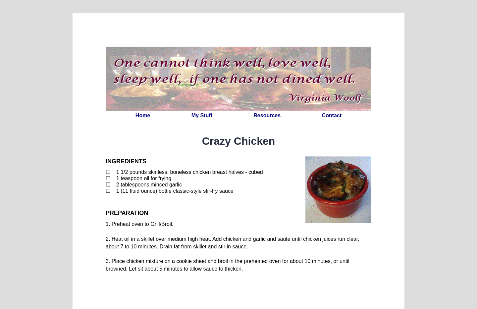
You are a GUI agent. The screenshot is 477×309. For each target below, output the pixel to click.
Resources (267, 115)
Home (142, 115)
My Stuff (201, 115)
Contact (332, 115)
